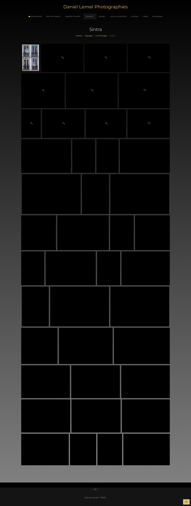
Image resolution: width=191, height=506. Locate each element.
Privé (145, 16)
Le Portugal (101, 35)
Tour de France (53, 16)
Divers (102, 16)
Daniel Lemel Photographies (95, 7)
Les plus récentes (118, 16)
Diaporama (157, 16)
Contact (135, 16)
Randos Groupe (73, 16)
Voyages (89, 16)
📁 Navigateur (35, 16)
